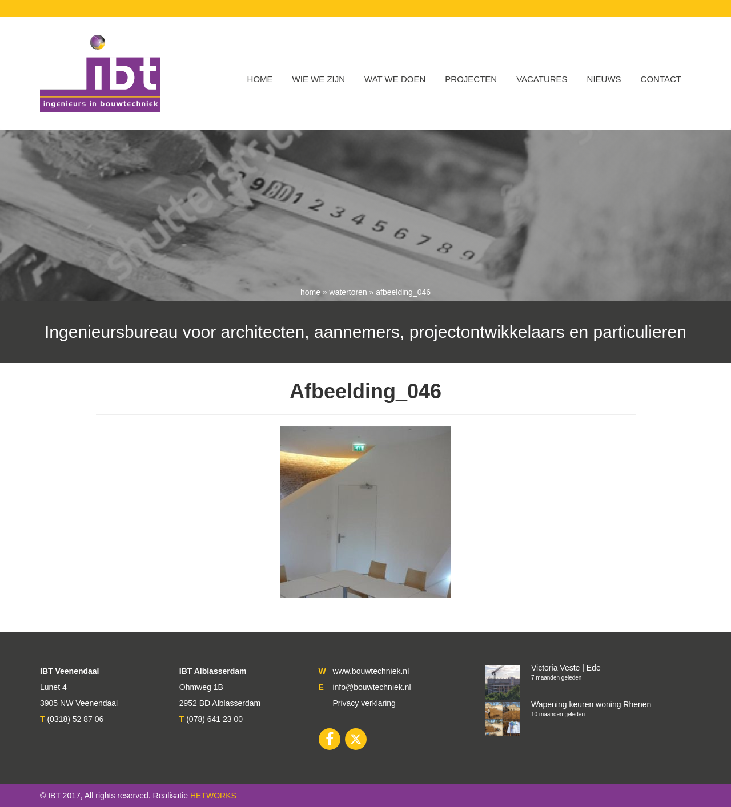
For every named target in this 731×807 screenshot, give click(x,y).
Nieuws (604, 79)
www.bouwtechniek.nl (370, 671)
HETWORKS (213, 795)
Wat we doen (394, 79)
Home (260, 79)
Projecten (471, 79)
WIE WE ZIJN (319, 79)
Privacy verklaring (363, 703)
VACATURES (541, 79)
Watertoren (348, 292)
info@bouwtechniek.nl (371, 687)
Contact (661, 79)
